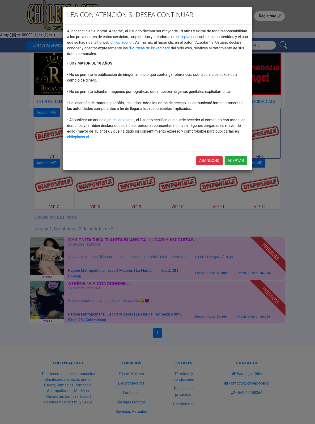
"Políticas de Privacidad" (149, 48)
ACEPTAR (236, 160)
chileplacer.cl (187, 37)
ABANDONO (209, 160)
